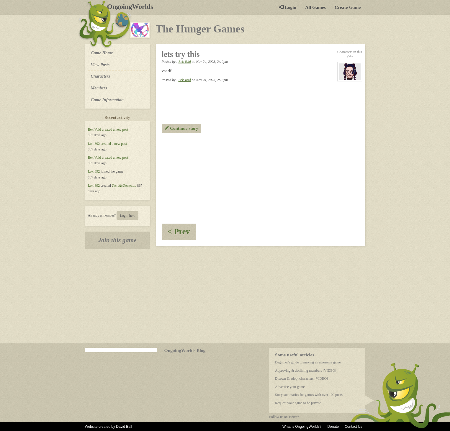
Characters (100, 75)
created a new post (115, 129)
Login (287, 7)
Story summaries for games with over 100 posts (309, 395)
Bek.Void (94, 129)
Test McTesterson (124, 185)
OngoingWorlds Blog (185, 350)
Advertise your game (290, 387)
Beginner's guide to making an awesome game (308, 362)
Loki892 (94, 144)
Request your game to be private (298, 403)
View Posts (100, 64)
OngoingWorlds (132, 6)
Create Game (348, 7)
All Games (315, 7)
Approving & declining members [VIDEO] (305, 370)
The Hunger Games (200, 29)
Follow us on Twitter (284, 417)
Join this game (117, 240)
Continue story (181, 128)
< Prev (182, 233)
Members (99, 88)
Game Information (107, 99)
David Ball (124, 427)
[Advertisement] (260, 177)
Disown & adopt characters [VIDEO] (301, 378)
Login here (127, 216)
